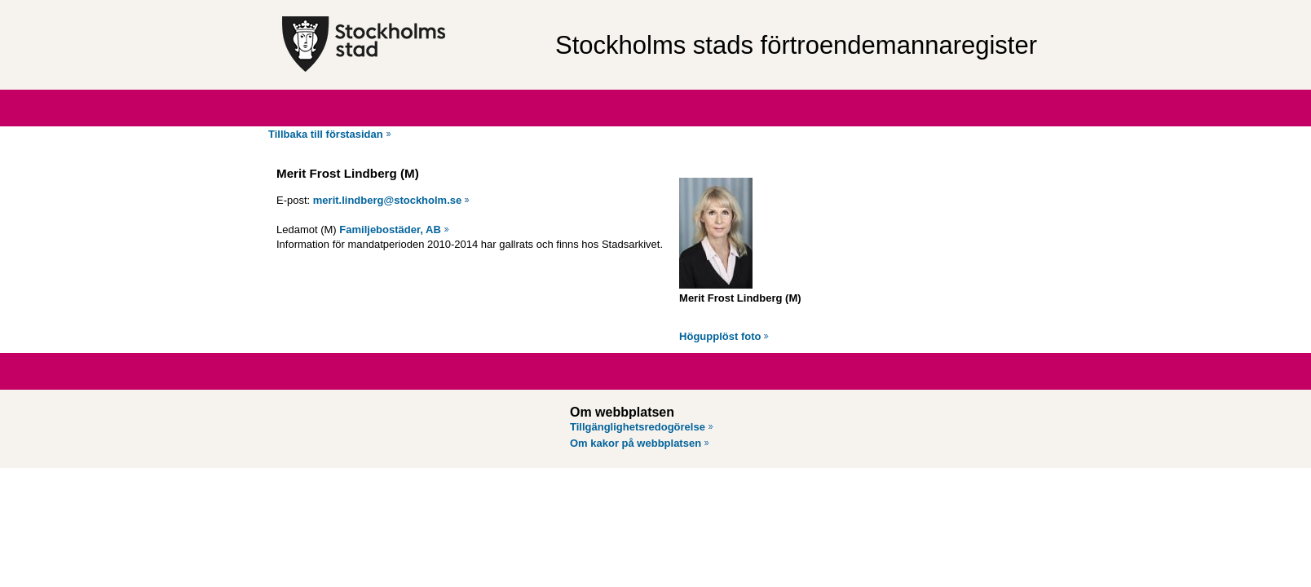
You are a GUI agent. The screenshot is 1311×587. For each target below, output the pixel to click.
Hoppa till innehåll (56, 6)
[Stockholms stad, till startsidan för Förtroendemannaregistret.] (410, 45)
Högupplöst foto (720, 336)
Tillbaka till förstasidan (325, 134)
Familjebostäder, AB (390, 229)
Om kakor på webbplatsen (635, 443)
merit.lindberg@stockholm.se (387, 200)
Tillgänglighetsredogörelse (637, 427)
